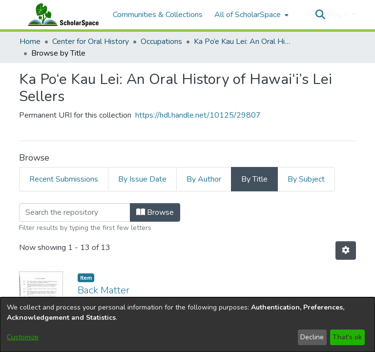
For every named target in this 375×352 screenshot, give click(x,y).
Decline (312, 337)
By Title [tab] (254, 179)
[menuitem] (250, 14)
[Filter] (74, 212)
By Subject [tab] (306, 179)
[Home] (61, 14)
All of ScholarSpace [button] (247, 14)
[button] (320, 15)
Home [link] (30, 41)
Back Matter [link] (103, 290)
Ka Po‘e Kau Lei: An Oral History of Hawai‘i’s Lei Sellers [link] (243, 41)
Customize (23, 337)
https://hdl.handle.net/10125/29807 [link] (198, 115)
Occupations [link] (161, 41)
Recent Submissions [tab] (63, 179)
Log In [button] (340, 14)
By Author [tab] (204, 179)
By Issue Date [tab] (142, 179)
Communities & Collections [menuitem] (158, 14)
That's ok (347, 337)
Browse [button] (155, 212)
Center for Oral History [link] (90, 41)
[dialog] (187, 324)
